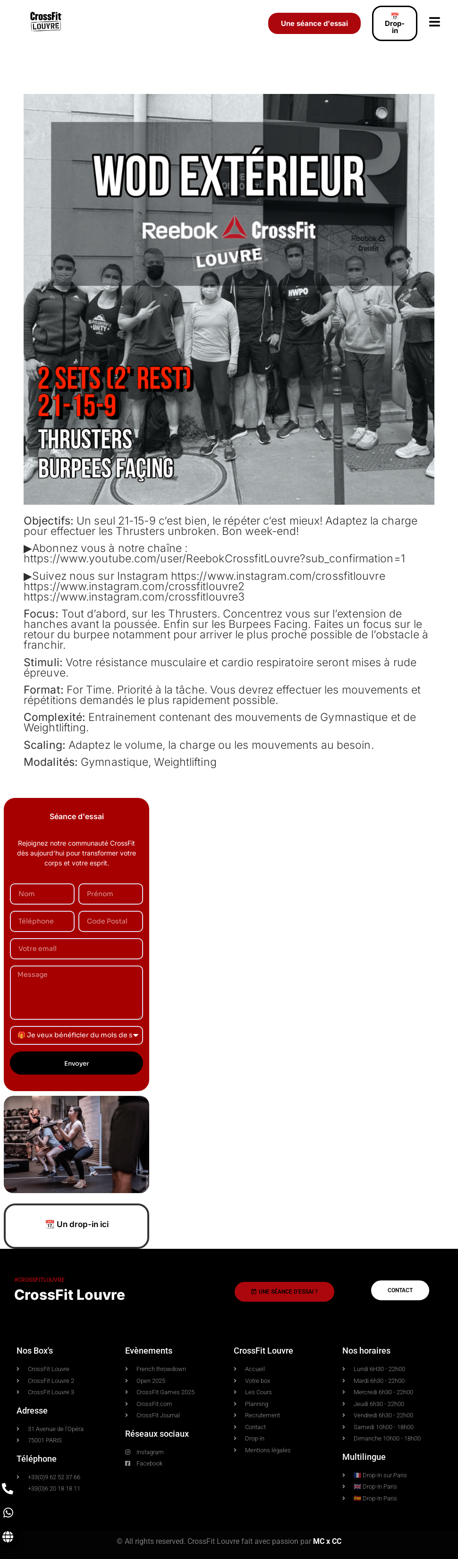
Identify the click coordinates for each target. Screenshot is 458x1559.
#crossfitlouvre (39, 1280)
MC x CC (327, 1541)
